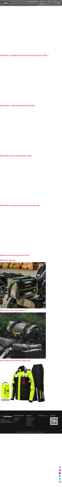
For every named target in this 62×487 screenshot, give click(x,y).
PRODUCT (43, 2)
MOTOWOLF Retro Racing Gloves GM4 (15, 156)
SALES (49, 1)
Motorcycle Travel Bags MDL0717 (14, 310)
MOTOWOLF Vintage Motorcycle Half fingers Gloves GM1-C (24, 55)
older (1, 409)
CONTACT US (42, 4)
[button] (58, 3)
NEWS (54, 1)
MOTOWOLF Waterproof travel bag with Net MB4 (20, 205)
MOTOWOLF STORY (33, 2)
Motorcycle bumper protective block (15, 255)
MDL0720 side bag (7, 260)
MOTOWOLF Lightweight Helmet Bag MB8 (17, 105)
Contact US (52, 415)
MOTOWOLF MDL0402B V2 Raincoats (15, 360)
